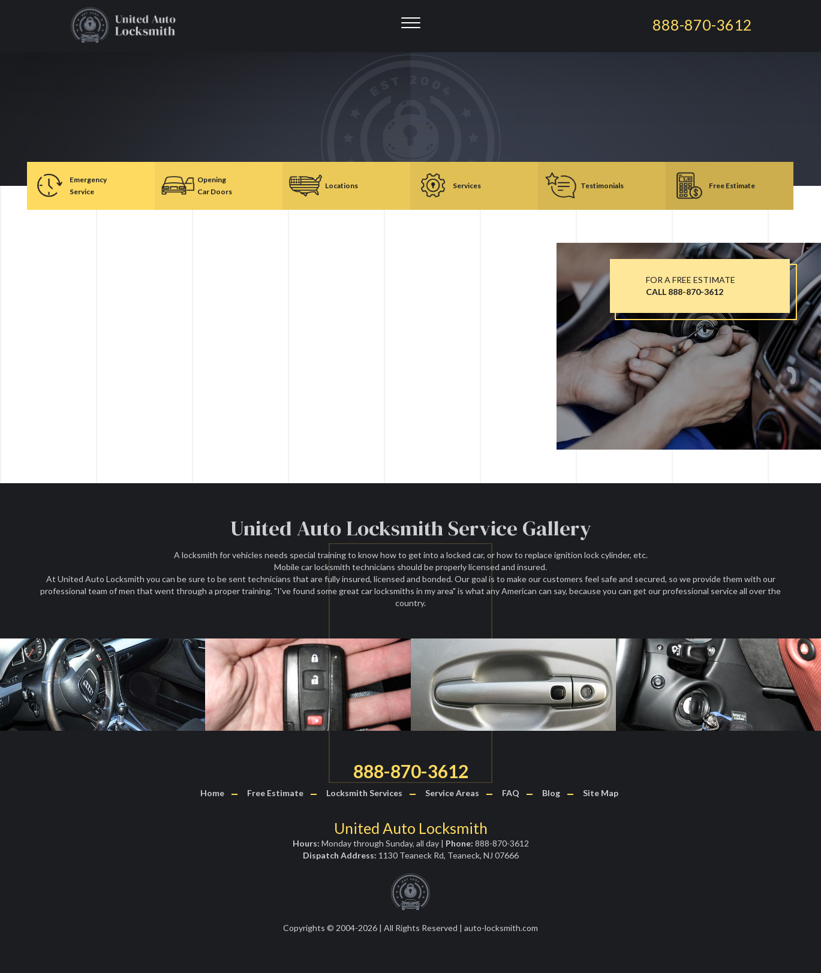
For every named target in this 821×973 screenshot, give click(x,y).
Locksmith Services (364, 793)
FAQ (510, 793)
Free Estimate (275, 793)
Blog (551, 793)
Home (212, 793)
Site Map (600, 793)
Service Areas (452, 793)
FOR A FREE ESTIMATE (690, 286)
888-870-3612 (410, 771)
